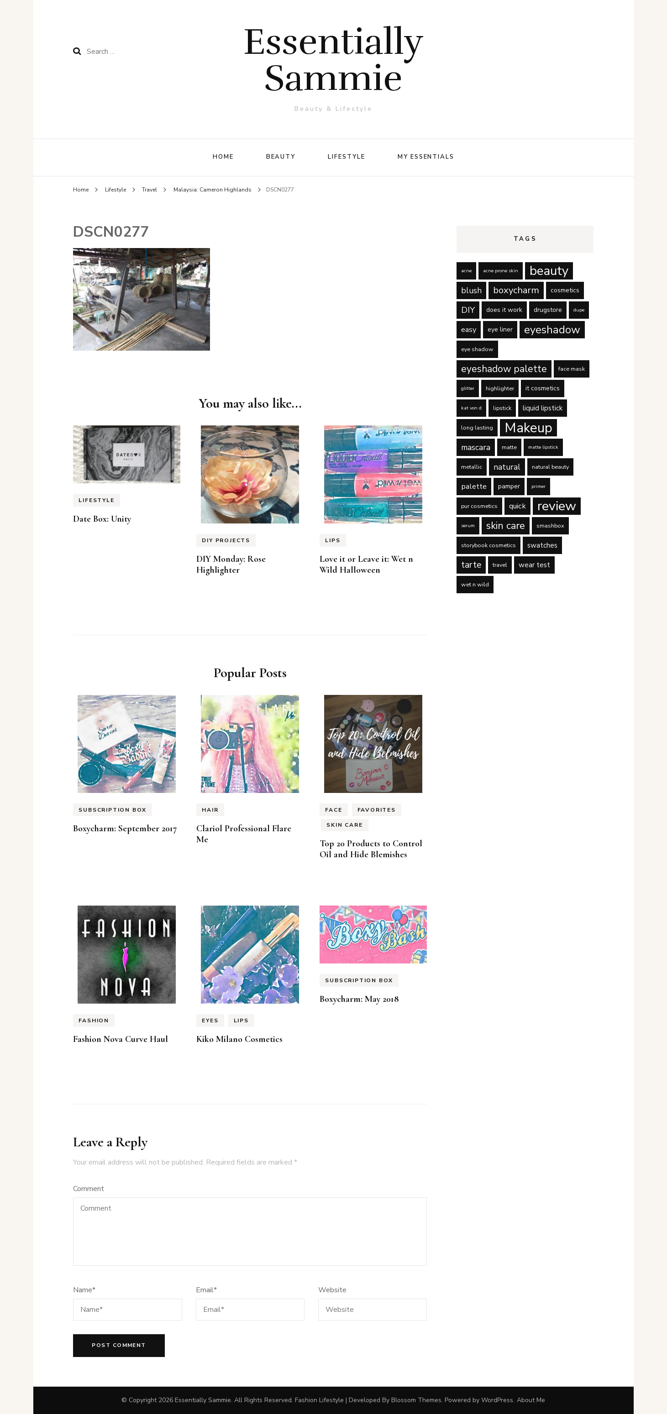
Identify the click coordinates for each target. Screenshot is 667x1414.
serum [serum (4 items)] (468, 525)
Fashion (94, 1020)
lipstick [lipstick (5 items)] (502, 408)
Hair (210, 809)
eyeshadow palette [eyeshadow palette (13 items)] (504, 369)
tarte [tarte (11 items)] (471, 565)
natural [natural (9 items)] (507, 466)
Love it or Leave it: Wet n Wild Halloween (366, 564)
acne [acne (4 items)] (466, 270)
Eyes (210, 1020)
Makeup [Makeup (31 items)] (528, 427)
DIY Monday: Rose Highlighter (231, 564)
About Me (531, 1400)
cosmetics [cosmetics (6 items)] (565, 290)
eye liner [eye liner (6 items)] (500, 329)
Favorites (376, 809)
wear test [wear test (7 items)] (534, 565)
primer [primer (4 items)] (538, 486)
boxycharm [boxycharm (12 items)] (516, 290)
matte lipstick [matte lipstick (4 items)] (543, 447)
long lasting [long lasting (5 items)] (477, 427)
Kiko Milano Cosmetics (239, 1039)
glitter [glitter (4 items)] (467, 388)
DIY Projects (226, 540)
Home (223, 157)
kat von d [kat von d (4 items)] (471, 407)
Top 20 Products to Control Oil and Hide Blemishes (371, 849)
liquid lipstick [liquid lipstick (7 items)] (542, 408)
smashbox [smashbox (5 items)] (550, 525)
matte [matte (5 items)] (509, 447)
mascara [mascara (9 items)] (475, 447)
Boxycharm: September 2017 (125, 828)
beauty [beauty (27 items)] (549, 271)
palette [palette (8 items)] (474, 486)
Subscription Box (113, 809)
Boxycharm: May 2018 (359, 999)
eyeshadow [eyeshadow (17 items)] (552, 329)
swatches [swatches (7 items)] (542, 545)
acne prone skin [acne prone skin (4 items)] (500, 270)
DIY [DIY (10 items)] (468, 310)
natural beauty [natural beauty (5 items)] (550, 467)
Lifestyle (346, 157)
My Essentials (426, 157)
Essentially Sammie (333, 60)
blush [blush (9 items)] (471, 290)
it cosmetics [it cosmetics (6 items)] (542, 388)
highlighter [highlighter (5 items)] (500, 388)
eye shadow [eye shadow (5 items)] (477, 349)
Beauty (281, 157)
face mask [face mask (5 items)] (571, 369)
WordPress (497, 1400)
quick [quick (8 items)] (517, 506)
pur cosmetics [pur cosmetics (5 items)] (479, 506)
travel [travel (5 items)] (500, 565)
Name (84, 1290)
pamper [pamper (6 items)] (509, 486)
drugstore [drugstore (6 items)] (548, 310)
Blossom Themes (416, 1400)
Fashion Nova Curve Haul (120, 1039)
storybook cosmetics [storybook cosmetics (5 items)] (488, 545)
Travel (149, 189)
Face (333, 809)
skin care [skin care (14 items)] (505, 526)
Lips (332, 540)
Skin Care (344, 825)
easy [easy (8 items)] (468, 329)
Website (332, 1290)
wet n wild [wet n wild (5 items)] (475, 584)
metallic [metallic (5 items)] (471, 467)
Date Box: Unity (102, 518)
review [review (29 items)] (556, 506)
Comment (88, 1189)
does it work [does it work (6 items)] (504, 310)
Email (206, 1290)
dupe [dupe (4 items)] (578, 309)
